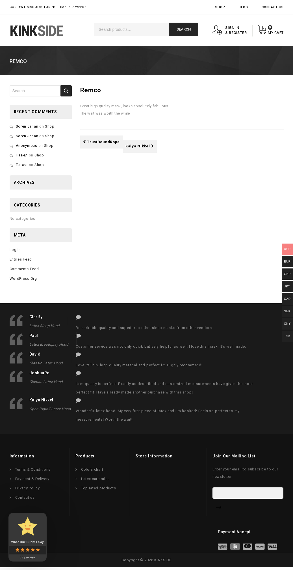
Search (184, 29)
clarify (36, 317)
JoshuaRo (39, 373)
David (35, 354)
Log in (15, 250)
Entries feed (21, 259)
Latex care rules (95, 480)
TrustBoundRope (101, 142)
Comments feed (24, 269)
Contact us (25, 499)
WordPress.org (23, 278)
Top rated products (98, 489)
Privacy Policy (27, 489)
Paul (33, 335)
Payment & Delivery (32, 480)
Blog (243, 7)
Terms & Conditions (33, 471)
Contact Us (273, 7)
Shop (220, 7)
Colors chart (92, 471)
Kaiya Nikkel (139, 146)
